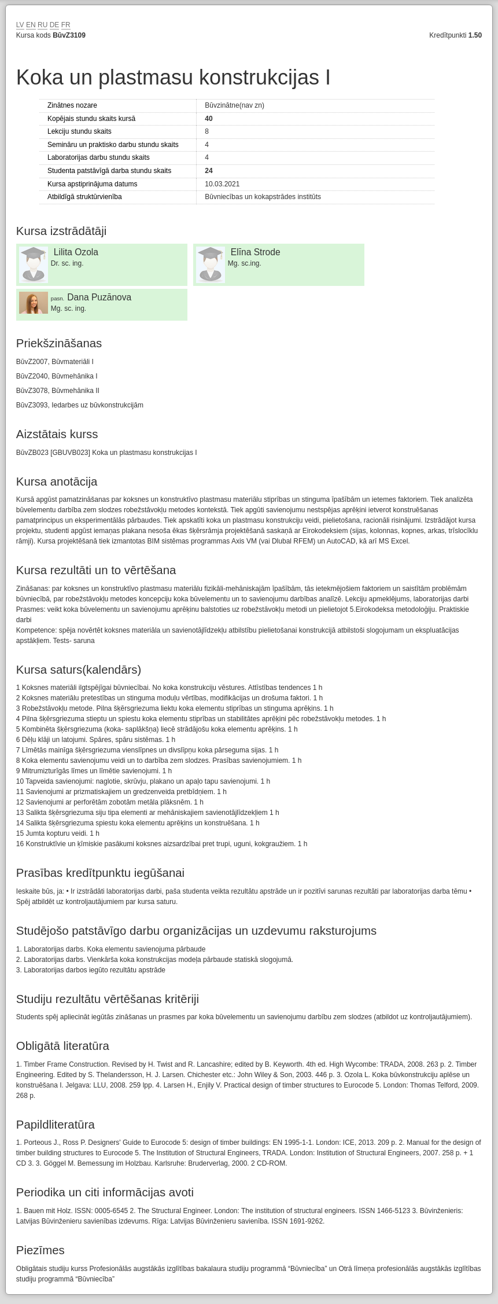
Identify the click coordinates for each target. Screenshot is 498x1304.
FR (66, 25)
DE (55, 25)
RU (42, 25)
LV (20, 25)
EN (31, 25)
